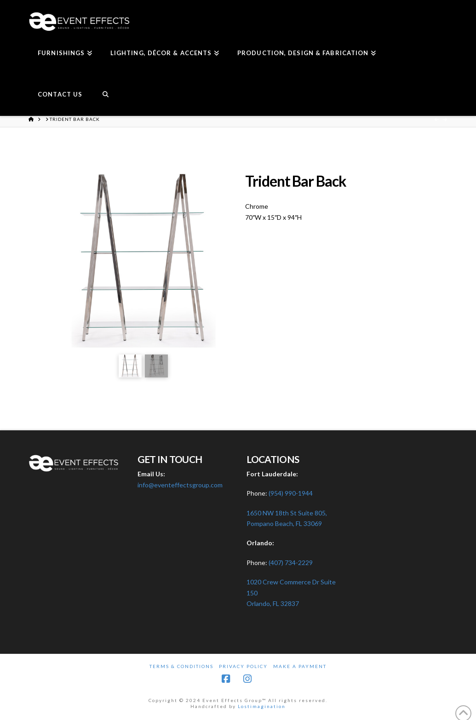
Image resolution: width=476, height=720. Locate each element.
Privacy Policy (243, 666)
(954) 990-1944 (291, 493)
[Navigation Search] (105, 95)
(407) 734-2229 (291, 562)
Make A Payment (300, 666)
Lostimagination (262, 706)
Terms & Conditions (181, 666)
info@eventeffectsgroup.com (180, 485)
